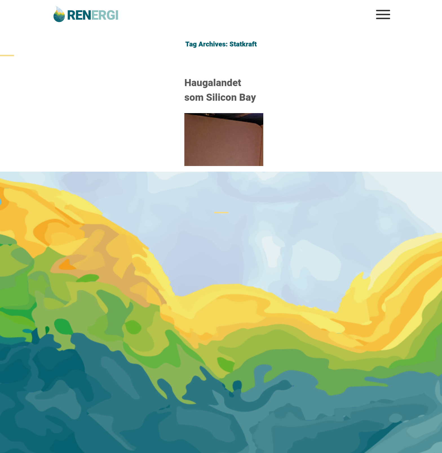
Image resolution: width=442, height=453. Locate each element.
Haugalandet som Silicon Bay (220, 90)
